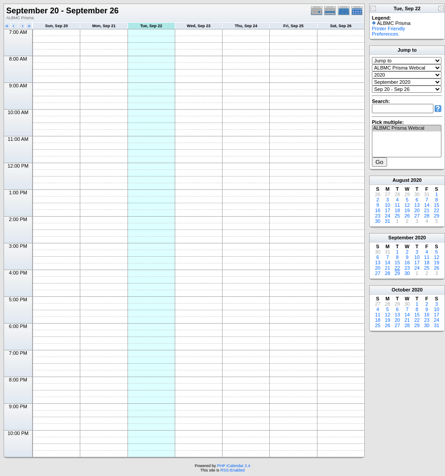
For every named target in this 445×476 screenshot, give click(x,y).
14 (426, 205)
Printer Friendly (388, 28)
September (401, 237)
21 (426, 210)
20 (417, 210)
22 (436, 210)
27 (417, 215)
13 (417, 205)
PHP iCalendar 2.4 (233, 466)
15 (436, 205)
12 (407, 205)
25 (397, 215)
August (400, 180)
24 (387, 215)
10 (387, 205)
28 (426, 215)
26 (407, 215)
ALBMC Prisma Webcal (406, 128)
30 (377, 221)
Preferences (385, 34)
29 (436, 215)
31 (387, 221)
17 (387, 210)
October (400, 289)
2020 (416, 180)
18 (397, 210)
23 (377, 215)
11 (397, 205)
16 (377, 210)
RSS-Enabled (232, 470)
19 (407, 210)
